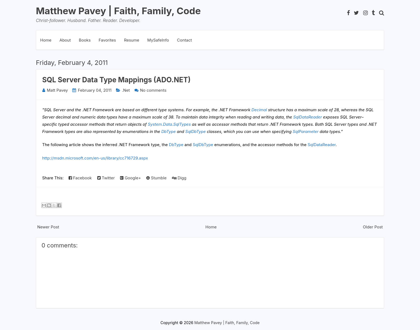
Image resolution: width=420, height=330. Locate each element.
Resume (131, 40)
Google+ (130, 177)
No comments (153, 90)
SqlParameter (306, 131)
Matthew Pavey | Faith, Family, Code (118, 10)
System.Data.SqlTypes (169, 124)
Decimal (259, 109)
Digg (179, 177)
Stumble (156, 177)
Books (85, 40)
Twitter (106, 177)
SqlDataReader (307, 117)
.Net (126, 90)
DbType (168, 131)
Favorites (107, 40)
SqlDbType (195, 131)
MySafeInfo (158, 40)
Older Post (373, 226)
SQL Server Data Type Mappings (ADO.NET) (116, 80)
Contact (184, 40)
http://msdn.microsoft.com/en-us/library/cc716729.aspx (95, 158)
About (65, 40)
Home (45, 40)
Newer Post (48, 226)
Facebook (80, 177)
